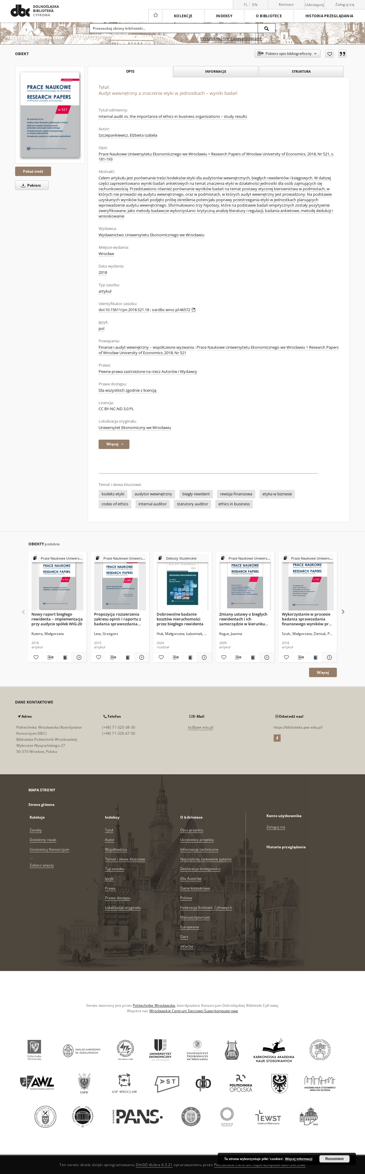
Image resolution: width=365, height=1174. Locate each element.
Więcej (323, 672)
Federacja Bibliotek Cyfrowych (206, 907)
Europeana (189, 927)
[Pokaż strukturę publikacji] (57, 558)
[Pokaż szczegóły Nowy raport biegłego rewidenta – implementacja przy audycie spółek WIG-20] (78, 657)
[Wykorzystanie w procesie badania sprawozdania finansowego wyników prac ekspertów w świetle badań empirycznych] (308, 583)
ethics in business (234, 504)
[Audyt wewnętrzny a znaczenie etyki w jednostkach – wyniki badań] (49, 114)
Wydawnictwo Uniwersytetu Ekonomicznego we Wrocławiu (151, 235)
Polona (186, 897)
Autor (110, 839)
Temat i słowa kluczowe (125, 859)
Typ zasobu (114, 868)
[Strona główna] (155, 15)
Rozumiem (334, 1159)
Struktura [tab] (301, 71)
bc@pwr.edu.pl (200, 727)
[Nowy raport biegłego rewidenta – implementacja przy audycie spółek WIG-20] (57, 583)
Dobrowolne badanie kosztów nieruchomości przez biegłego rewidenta (180, 618)
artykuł (105, 291)
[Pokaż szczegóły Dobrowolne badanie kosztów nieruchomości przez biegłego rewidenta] (203, 657)
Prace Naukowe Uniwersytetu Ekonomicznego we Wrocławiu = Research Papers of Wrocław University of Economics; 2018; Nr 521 (219, 350)
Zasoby (36, 830)
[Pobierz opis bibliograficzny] (50, 657)
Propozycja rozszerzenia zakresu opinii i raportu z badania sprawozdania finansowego (117, 618)
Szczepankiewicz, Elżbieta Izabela (128, 135)
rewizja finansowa (236, 494)
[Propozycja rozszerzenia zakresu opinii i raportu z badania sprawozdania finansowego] (120, 583)
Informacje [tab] (215, 71)
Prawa (110, 888)
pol (101, 328)
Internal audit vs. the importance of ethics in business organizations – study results (173, 116)
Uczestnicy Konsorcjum (50, 849)
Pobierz (30, 185)
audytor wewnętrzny (153, 494)
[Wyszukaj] (266, 28)
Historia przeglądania (329, 15)
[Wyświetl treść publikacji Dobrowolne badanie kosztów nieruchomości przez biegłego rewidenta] (190, 657)
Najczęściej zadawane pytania (206, 859)
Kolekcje (183, 15)
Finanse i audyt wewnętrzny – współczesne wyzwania (146, 347)
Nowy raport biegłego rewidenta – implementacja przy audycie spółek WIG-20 (57, 618)
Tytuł (109, 830)
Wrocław (106, 253)
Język (109, 878)
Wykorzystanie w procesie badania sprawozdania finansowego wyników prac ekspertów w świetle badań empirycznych (307, 618)
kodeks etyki (113, 494)
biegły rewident (196, 494)
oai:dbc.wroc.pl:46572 (174, 309)
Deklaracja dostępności (200, 868)
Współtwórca (116, 849)
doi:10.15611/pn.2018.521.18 (124, 309)
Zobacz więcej (42, 865)
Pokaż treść (33, 171)
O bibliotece (269, 15)
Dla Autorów (190, 878)
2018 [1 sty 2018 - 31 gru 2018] (103, 272)
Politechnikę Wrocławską (154, 1005)
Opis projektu (191, 830)
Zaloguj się (344, 4)
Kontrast (286, 4)
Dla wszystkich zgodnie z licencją (127, 390)
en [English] (254, 5)
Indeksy (224, 15)
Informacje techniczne (199, 849)
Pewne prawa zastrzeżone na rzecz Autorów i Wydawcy (148, 371)
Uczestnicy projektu (197, 839)
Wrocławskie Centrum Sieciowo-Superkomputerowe (193, 1010)
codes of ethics (115, 504)
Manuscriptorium (195, 917)
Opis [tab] (130, 71)
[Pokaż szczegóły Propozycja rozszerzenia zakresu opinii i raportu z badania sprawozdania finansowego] (141, 657)
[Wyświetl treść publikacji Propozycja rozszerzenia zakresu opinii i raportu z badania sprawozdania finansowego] (127, 657)
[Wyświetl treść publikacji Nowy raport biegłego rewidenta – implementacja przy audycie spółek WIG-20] (64, 657)
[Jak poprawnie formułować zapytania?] (271, 38)
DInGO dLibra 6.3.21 (154, 1164)
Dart (184, 936)
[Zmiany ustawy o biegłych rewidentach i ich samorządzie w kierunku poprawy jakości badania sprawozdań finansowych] (245, 583)
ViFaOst (186, 946)
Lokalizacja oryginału (123, 907)
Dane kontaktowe (195, 888)
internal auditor (153, 504)
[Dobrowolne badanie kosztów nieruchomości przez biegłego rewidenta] (182, 583)
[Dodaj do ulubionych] (329, 54)
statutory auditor (192, 504)
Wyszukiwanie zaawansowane (231, 38)
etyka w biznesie (277, 494)
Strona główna (41, 804)
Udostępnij (314, 4)
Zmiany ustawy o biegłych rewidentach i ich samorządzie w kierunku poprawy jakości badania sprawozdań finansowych (243, 618)
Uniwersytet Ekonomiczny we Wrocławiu (135, 427)
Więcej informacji (298, 1159)
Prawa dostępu (118, 897)
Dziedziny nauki (43, 839)
